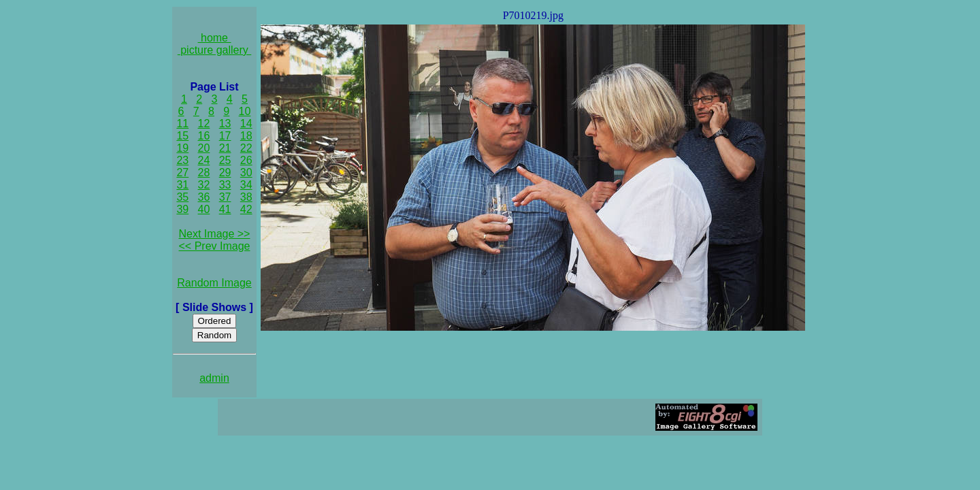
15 (182, 136)
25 (225, 160)
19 (182, 148)
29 (225, 172)
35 (182, 197)
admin (214, 378)
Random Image (214, 283)
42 (246, 209)
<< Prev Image (214, 246)
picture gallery (215, 50)
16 (204, 136)
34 (246, 185)
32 (204, 185)
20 (204, 148)
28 (204, 172)
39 (182, 209)
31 (182, 185)
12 (204, 123)
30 (246, 172)
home (214, 38)
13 (225, 123)
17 (225, 136)
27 (182, 172)
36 (204, 197)
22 (246, 148)
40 (204, 209)
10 (245, 111)
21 (225, 148)
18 (246, 136)
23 (182, 160)
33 (225, 185)
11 (182, 123)
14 (246, 123)
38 (246, 197)
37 (225, 197)
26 (246, 160)
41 (225, 209)
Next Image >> (214, 234)
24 (204, 160)
